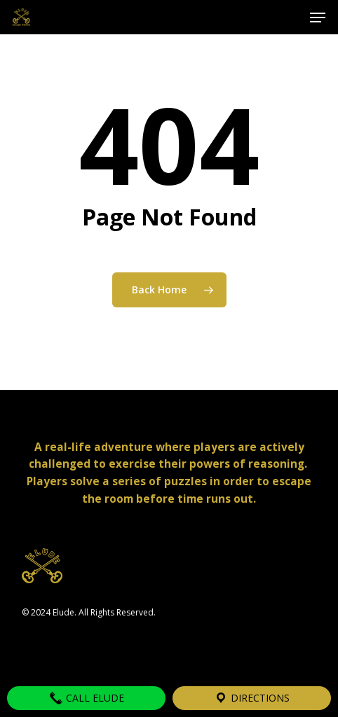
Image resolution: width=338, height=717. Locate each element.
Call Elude (86, 698)
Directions (252, 698)
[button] (317, 18)
